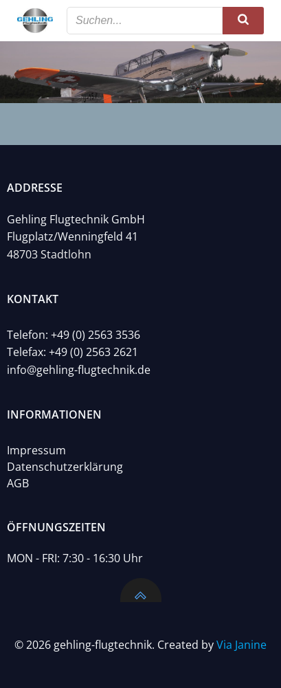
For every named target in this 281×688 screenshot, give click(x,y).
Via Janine (241, 644)
